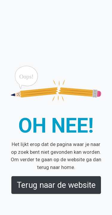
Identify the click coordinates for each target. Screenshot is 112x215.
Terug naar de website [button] (56, 185)
